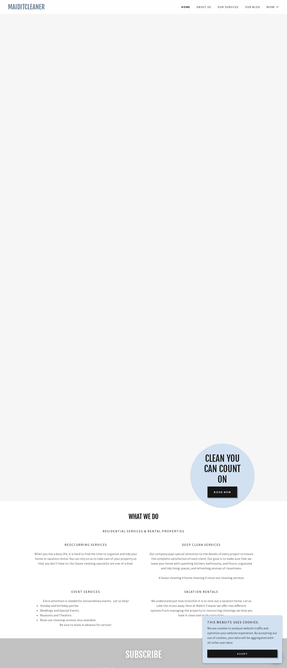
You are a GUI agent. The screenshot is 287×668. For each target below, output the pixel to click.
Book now (222, 492)
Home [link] (185, 7)
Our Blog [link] (252, 7)
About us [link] (204, 7)
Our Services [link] (228, 7)
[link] (76, 8)
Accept (242, 653)
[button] (273, 7)
